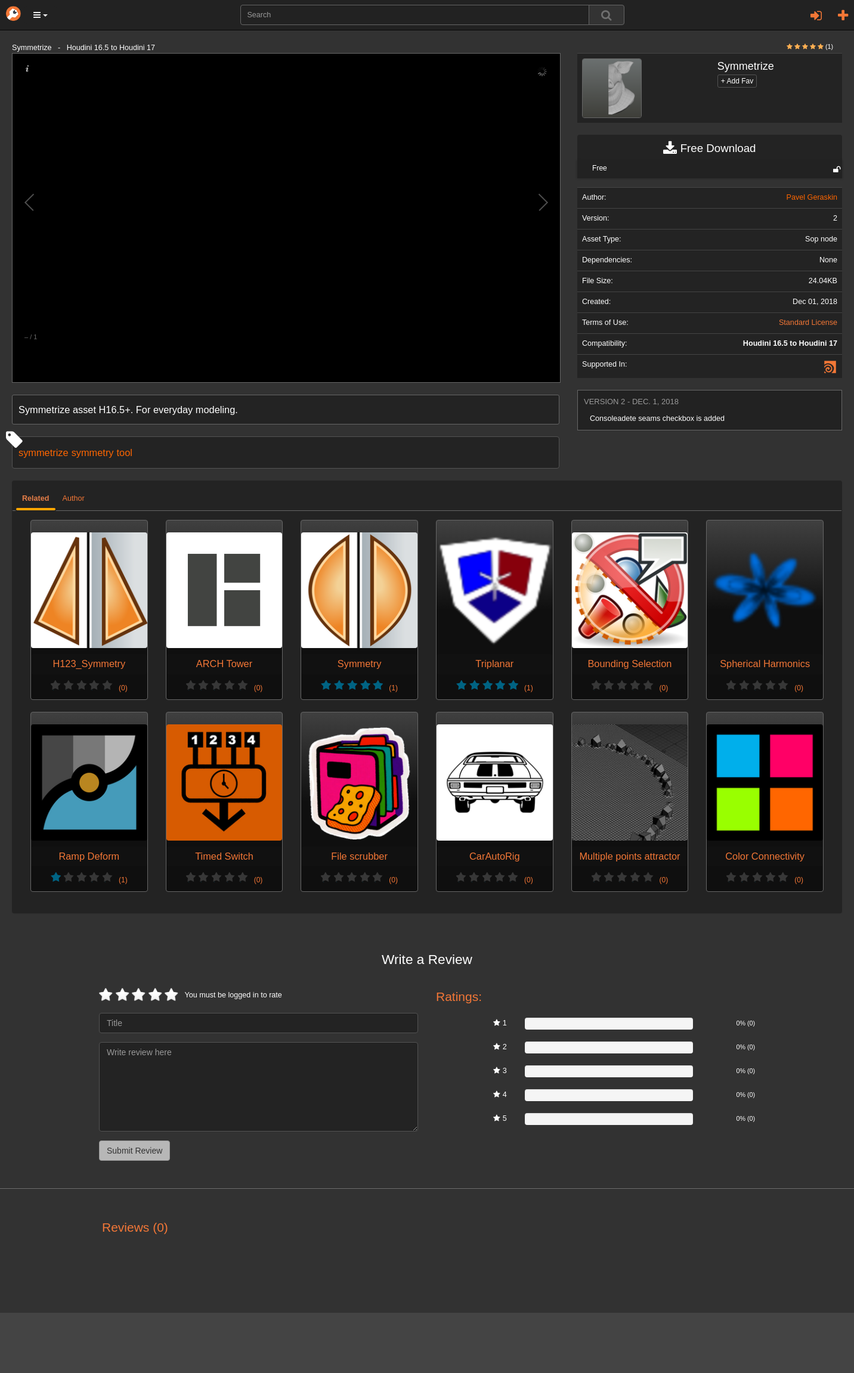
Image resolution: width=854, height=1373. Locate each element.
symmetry (93, 452)
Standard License (808, 322)
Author (74, 498)
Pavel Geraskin (812, 197)
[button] (40, 15)
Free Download (709, 148)
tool (124, 452)
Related (35, 498)
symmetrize (43, 452)
